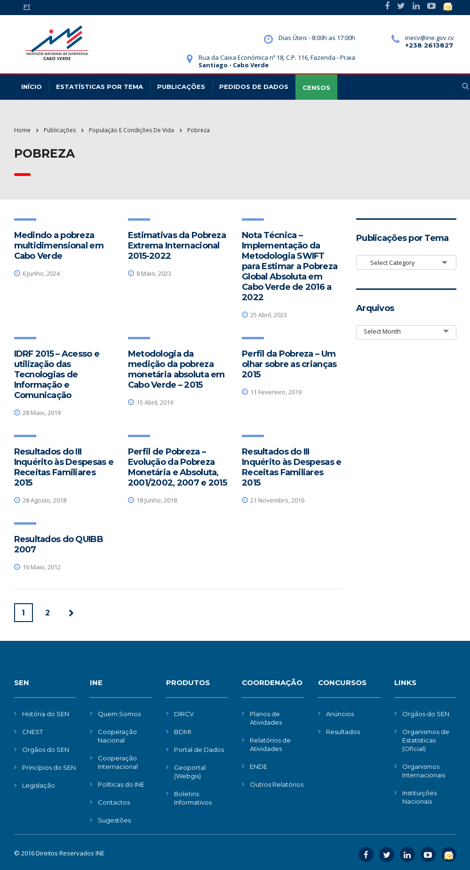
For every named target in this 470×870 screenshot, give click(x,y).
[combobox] (406, 262)
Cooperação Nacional (117, 736)
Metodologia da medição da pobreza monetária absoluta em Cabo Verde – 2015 (176, 369)
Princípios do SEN (49, 767)
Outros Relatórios (276, 784)
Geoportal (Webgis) (190, 772)
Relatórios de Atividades (270, 744)
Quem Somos (119, 714)
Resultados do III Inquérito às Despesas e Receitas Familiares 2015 (63, 467)
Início (31, 86)
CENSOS (316, 87)
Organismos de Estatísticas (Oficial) (425, 740)
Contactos (114, 802)
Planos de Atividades (266, 718)
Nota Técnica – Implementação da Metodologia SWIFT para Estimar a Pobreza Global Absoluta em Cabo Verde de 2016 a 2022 (289, 266)
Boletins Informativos (193, 798)
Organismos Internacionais (423, 771)
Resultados (343, 731)
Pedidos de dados (253, 86)
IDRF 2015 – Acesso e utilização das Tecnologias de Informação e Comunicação (57, 374)
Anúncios (340, 714)
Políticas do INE (121, 784)
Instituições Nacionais (419, 797)
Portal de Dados (199, 749)
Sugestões (114, 820)
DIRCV (184, 714)
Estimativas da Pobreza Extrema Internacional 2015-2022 (177, 245)
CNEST (32, 731)
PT (27, 6)
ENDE (258, 766)
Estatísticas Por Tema (99, 86)
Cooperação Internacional (118, 762)
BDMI (182, 731)
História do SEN (45, 714)
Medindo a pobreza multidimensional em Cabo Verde (59, 245)
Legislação (38, 785)
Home (22, 130)
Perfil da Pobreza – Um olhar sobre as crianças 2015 (289, 364)
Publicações (181, 86)
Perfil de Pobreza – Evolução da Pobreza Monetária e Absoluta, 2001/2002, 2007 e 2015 (177, 467)
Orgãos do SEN (45, 749)
